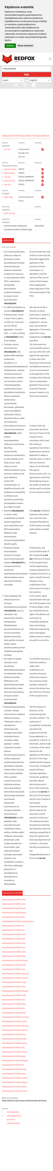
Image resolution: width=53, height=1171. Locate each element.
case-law (7, 184)
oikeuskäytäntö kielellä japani (14, 1056)
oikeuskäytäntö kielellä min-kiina (15, 1017)
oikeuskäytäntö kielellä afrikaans (15, 1060)
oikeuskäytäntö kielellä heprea (14, 913)
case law (7, 149)
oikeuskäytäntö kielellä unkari (14, 900)
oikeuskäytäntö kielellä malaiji (14, 1087)
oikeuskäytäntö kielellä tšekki (14, 956)
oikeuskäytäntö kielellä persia (14, 1013)
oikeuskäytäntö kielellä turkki (14, 952)
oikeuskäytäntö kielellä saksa (13, 1000)
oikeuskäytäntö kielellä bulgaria (15, 1082)
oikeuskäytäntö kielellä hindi (13, 939)
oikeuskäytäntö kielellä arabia (14, 987)
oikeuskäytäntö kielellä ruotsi (14, 904)
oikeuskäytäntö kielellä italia (13, 1008)
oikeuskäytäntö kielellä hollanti (14, 1052)
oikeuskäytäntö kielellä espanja (14, 1043)
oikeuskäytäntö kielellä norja (13, 969)
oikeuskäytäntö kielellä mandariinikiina (18, 921)
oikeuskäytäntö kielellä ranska (14, 995)
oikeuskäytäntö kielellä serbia (14, 1074)
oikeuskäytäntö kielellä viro (13, 926)
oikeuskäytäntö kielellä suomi (14, 934)
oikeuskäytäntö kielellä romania (15, 960)
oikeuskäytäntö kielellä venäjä (14, 982)
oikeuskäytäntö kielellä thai (13, 1065)
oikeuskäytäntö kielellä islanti (14, 908)
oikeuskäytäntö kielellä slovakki (14, 1078)
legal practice (9, 173)
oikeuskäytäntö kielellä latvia (13, 1034)
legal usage (8, 197)
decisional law (9, 181)
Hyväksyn (10, 46)
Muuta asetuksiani (25, 46)
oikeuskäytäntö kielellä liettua (14, 1004)
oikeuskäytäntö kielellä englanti (15, 1030)
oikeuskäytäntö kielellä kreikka (14, 1039)
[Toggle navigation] (50, 59)
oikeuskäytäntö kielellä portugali (15, 991)
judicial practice (10, 169)
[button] (21, 80)
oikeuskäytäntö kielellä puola (13, 943)
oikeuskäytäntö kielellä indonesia (15, 1026)
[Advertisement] (26, 117)
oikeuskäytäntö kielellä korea (13, 947)
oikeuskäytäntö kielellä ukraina (14, 1021)
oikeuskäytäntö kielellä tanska (14, 965)
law (6, 213)
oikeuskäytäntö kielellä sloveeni (15, 1091)
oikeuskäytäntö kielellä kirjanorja (15, 973)
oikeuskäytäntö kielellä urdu (13, 1047)
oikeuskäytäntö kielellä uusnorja (15, 978)
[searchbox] (26, 68)
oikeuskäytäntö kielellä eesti (13, 930)
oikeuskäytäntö (13, 1112)
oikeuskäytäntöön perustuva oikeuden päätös (14, 1119)
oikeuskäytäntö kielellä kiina (13, 917)
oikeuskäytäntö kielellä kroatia (14, 1069)
